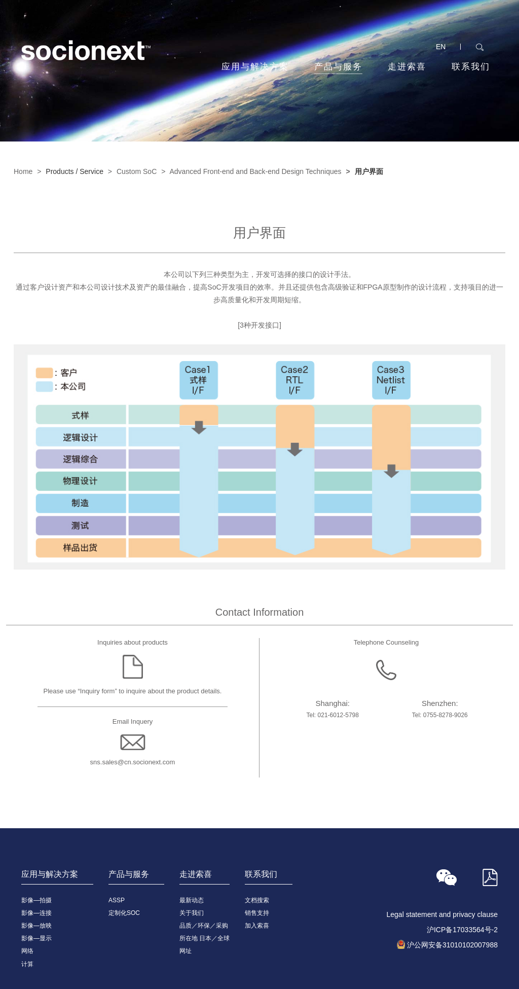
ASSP (116, 900)
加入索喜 (257, 925)
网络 (27, 951)
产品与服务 (338, 68)
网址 (185, 951)
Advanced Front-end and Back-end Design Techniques (255, 171)
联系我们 (471, 67)
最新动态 (191, 900)
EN (441, 47)
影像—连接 (36, 912)
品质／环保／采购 (203, 925)
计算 (27, 964)
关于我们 (191, 912)
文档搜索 (257, 900)
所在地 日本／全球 (204, 938)
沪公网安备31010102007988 (452, 945)
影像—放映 (36, 925)
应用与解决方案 (255, 67)
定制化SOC (124, 912)
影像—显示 (36, 938)
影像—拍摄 (36, 900)
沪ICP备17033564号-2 (462, 930)
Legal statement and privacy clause (442, 914)
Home (23, 171)
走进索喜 (407, 67)
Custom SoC (137, 171)
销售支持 (257, 912)
